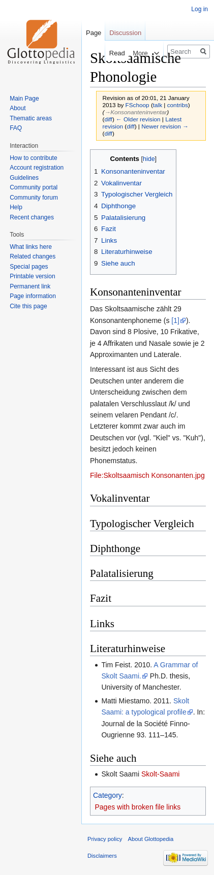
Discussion (125, 33)
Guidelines (24, 177)
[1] (175, 320)
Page (93, 33)
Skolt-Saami (160, 774)
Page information (33, 296)
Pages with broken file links (138, 807)
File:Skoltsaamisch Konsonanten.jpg (147, 475)
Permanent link (30, 286)
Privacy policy (104, 839)
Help (16, 207)
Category (107, 795)
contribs (177, 105)
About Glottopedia (151, 839)
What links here (31, 246)
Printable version (32, 276)
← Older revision (138, 119)
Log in (199, 9)
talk (157, 105)
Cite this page (28, 306)
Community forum (34, 197)
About (17, 108)
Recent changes (32, 217)
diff (108, 119)
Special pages (29, 266)
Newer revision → (165, 126)
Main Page (24, 98)
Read (110, 53)
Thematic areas (31, 118)
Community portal (33, 187)
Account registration (37, 167)
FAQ (16, 128)
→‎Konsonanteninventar (135, 112)
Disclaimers (102, 856)
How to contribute (33, 157)
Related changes (32, 256)
